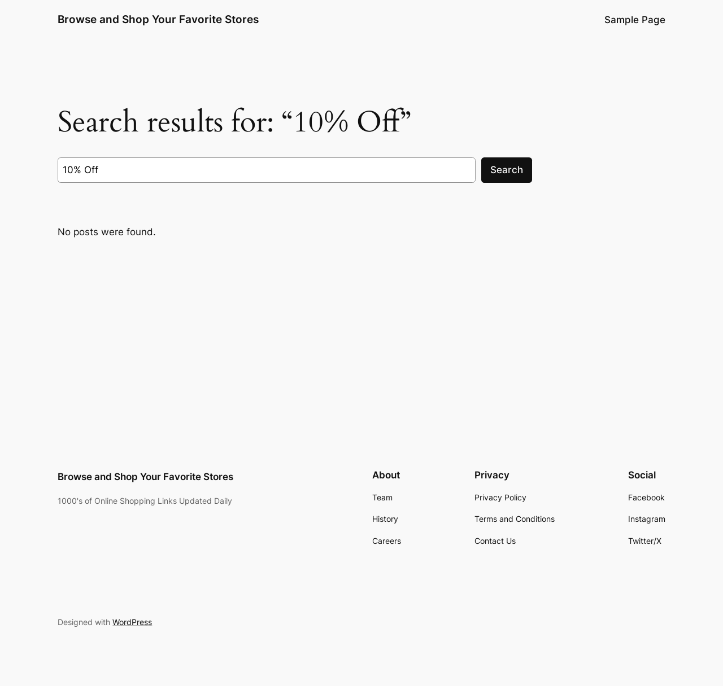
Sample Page (634, 19)
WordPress (132, 622)
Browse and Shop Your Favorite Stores (158, 19)
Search (506, 169)
